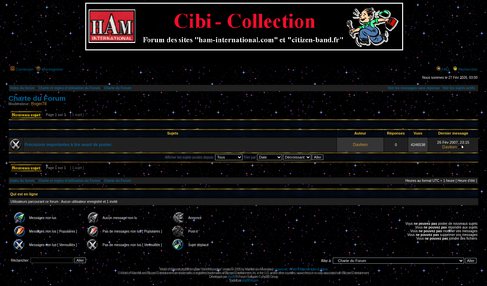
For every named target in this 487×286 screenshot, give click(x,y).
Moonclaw (266, 269)
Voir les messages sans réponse (414, 88)
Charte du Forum (117, 88)
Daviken (360, 144)
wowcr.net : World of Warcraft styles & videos (301, 269)
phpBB (231, 277)
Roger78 (39, 103)
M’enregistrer (52, 69)
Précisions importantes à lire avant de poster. (68, 144)
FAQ (445, 69)
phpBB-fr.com (250, 280)
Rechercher (468, 69)
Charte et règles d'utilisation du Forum (69, 88)
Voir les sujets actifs (458, 88)
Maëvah (250, 269)
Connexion (24, 69)
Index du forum (22, 88)
